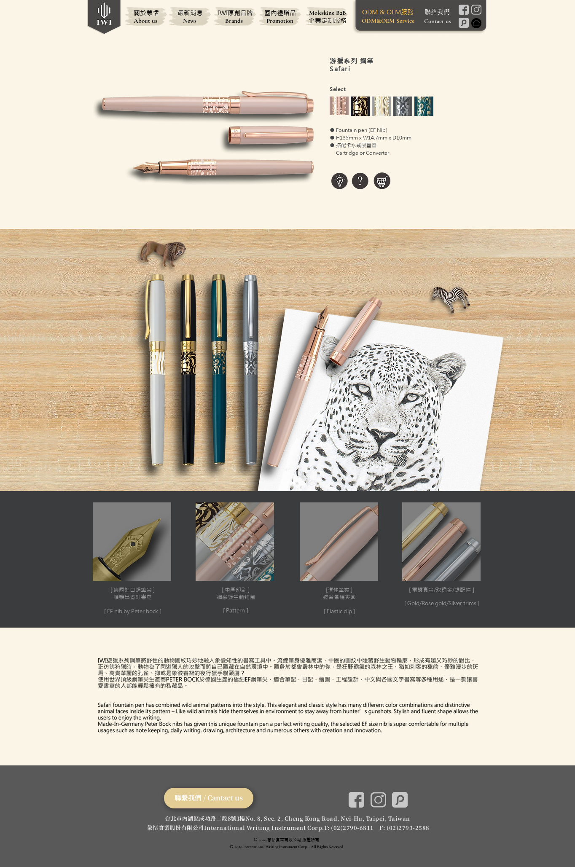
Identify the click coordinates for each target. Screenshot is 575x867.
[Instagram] (476, 10)
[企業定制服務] (327, 20)
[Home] (476, 23)
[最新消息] (190, 12)
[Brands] (234, 20)
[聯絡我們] (437, 11)
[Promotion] (280, 20)
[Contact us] (438, 21)
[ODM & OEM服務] (388, 11)
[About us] (145, 20)
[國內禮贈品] (280, 12)
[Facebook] (463, 10)
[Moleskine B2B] (327, 12)
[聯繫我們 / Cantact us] (208, 798)
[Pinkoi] (463, 23)
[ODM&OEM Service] (388, 20)
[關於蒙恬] (146, 12)
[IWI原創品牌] (235, 12)
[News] (190, 20)
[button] (132, 559)
